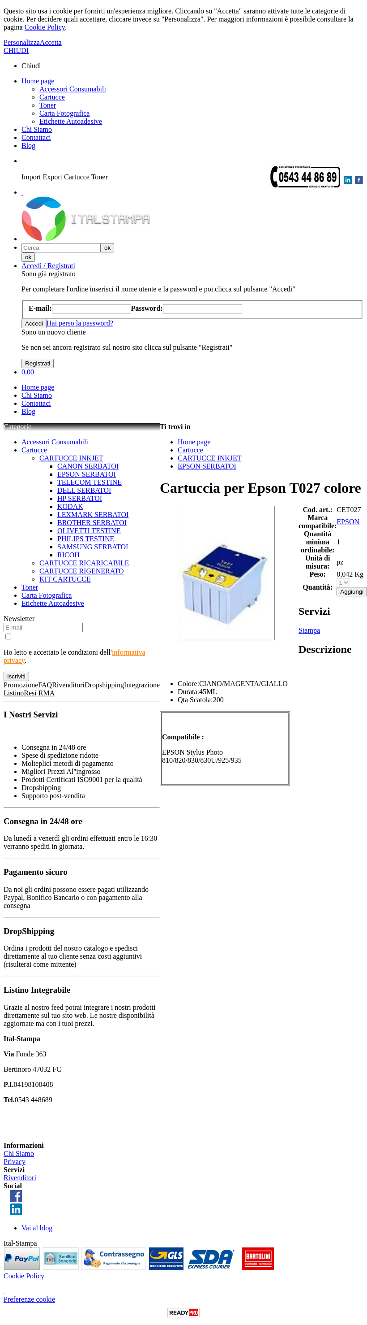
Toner (47, 105)
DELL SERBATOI (84, 490)
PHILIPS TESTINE (85, 539)
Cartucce (52, 97)
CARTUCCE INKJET (71, 458)
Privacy (15, 1161)
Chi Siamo (36, 129)
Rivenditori (20, 1178)
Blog (28, 145)
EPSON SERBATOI (86, 474)
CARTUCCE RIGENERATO (81, 571)
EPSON (348, 522)
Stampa (309, 630)
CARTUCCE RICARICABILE (84, 563)
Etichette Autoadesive (70, 121)
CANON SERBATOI (88, 466)
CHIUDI (16, 50)
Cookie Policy (45, 27)
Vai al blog (36, 1228)
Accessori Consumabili (72, 89)
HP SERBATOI (79, 498)
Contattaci (36, 137)
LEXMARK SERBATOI (92, 514)
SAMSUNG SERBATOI (92, 547)
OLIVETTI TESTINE (88, 530)
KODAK (70, 506)
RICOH (68, 555)
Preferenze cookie (29, 1299)
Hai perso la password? (80, 323)
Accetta (51, 42)
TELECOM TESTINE (89, 482)
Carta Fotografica (64, 113)
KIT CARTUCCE (65, 579)
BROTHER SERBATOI (92, 522)
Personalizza (22, 42)
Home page (37, 81)
